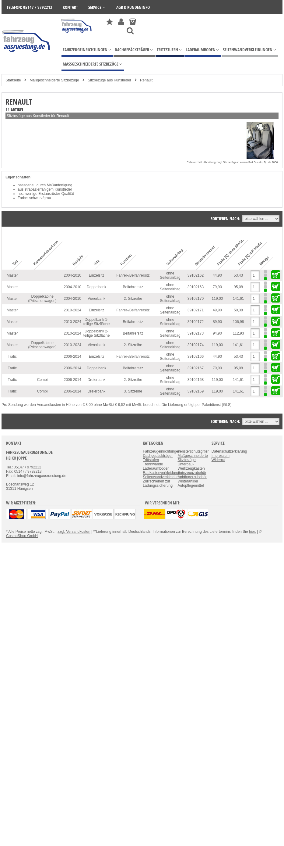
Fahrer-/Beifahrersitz (132, 275)
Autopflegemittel (190, 485)
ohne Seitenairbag (170, 275)
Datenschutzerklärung (229, 451)
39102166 (196, 356)
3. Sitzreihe (133, 391)
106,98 (238, 322)
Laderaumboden (156, 468)
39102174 (196, 345)
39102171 (196, 310)
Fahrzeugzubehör (191, 473)
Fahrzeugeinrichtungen (161, 451)
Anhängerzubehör (191, 477)
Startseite (13, 80)
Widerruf (218, 460)
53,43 (238, 275)
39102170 (196, 298)
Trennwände (153, 464)
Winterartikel (187, 481)
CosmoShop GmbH (22, 536)
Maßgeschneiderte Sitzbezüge (54, 80)
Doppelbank (96, 287)
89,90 (217, 322)
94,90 (217, 333)
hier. (252, 531)
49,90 (217, 310)
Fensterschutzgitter (193, 451)
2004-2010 (72, 275)
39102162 (196, 275)
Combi (42, 380)
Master (12, 275)
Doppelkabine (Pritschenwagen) (42, 298)
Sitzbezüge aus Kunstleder (109, 80)
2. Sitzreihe (133, 298)
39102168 (196, 380)
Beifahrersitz (133, 287)
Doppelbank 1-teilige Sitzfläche (96, 321)
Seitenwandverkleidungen (163, 477)
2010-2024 (72, 310)
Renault (146, 80)
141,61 (238, 298)
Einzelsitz (96, 275)
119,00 (217, 298)
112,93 (238, 333)
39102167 (196, 368)
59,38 (238, 310)
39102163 (196, 287)
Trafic (12, 356)
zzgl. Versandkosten (74, 531)
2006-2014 (72, 356)
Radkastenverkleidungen (163, 473)
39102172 (196, 322)
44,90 (217, 275)
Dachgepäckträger (158, 455)
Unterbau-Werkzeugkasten (191, 466)
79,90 (217, 287)
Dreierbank (97, 380)
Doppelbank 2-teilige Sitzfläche (96, 333)
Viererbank (96, 298)
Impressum (221, 455)
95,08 (238, 287)
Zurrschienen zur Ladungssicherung (158, 483)
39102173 (196, 333)
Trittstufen (151, 460)
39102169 (196, 391)
